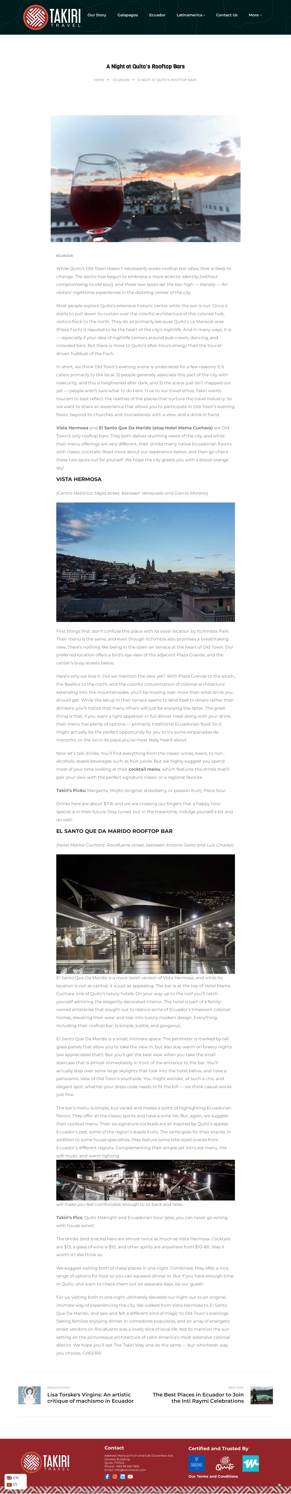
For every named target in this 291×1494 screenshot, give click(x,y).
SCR (172, 1492)
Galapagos (127, 15)
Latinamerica (191, 15)
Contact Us (227, 15)
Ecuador (157, 15)
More (255, 15)
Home (99, 80)
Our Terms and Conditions (213, 1476)
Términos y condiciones (196, 1492)
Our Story (97, 15)
